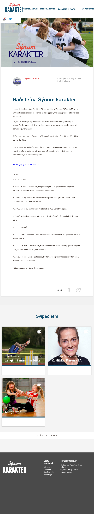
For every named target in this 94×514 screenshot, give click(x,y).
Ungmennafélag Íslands (69, 470)
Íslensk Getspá (66, 472)
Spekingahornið (47, 9)
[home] (14, 7)
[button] (68, 9)
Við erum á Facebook (48, 468)
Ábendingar (48, 475)
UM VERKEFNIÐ (88, 9)
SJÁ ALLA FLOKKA (47, 435)
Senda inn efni (49, 472)
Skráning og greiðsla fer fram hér (26, 164)
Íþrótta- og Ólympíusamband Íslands (71, 466)
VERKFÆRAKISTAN (30, 9)
